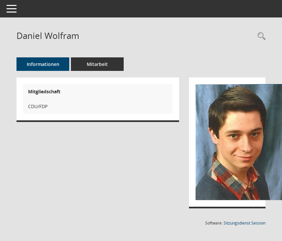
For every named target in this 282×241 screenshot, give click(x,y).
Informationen (43, 64)
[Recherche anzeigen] (260, 36)
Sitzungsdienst (245, 223)
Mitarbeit (97, 64)
